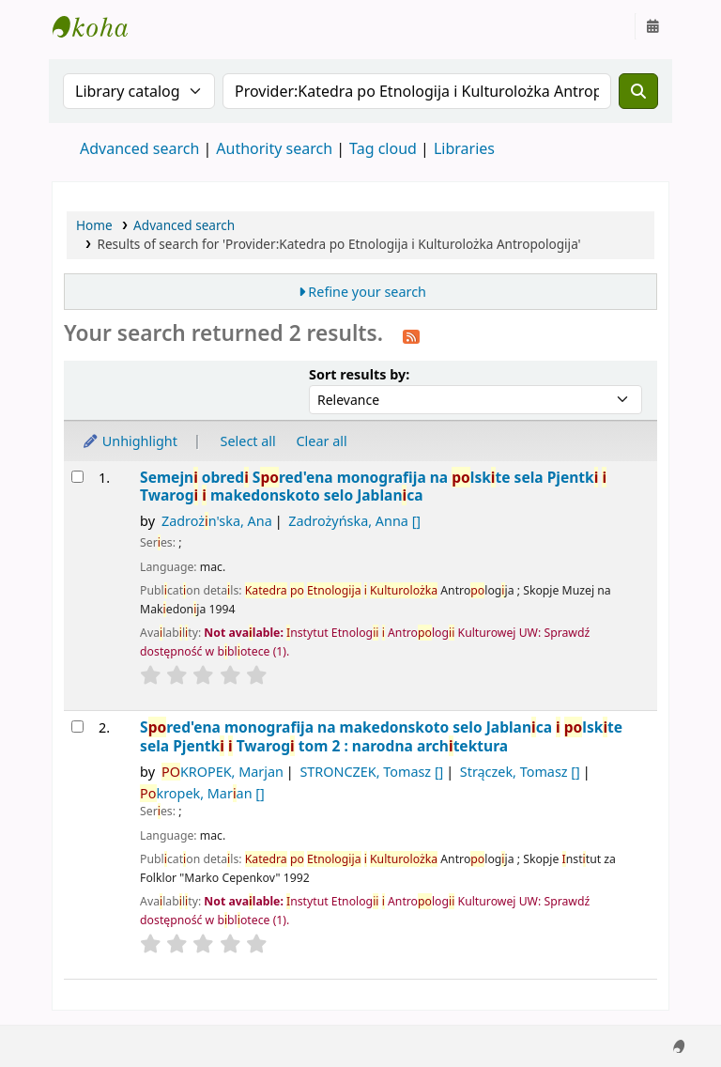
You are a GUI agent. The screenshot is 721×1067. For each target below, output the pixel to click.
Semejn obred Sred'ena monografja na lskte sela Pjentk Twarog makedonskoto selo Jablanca (373, 487)
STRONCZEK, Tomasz (371, 772)
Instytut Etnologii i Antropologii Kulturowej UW (99, 26)
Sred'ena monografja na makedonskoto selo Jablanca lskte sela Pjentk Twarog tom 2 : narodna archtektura (381, 737)
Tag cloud (383, 148)
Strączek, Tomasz (520, 772)
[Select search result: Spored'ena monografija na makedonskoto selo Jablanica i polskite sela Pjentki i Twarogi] (77, 726)
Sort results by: (359, 374)
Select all (248, 441)
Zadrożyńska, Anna (354, 521)
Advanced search (139, 148)
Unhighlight (129, 441)
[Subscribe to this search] (411, 335)
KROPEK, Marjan (222, 772)
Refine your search (367, 292)
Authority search (274, 148)
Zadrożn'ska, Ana (216, 521)
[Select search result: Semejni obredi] (77, 477)
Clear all (322, 441)
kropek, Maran (202, 793)
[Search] (638, 91)
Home (94, 225)
